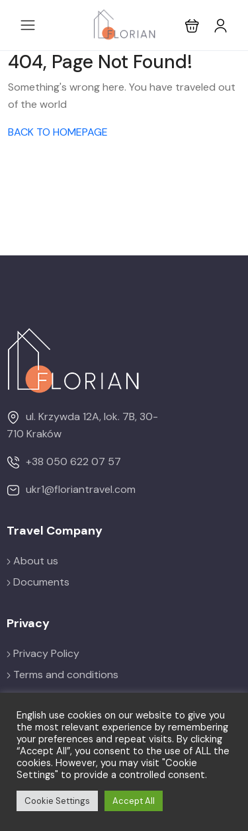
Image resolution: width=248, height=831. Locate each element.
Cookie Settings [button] (57, 801)
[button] (192, 25)
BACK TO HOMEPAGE (58, 132)
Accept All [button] (133, 801)
